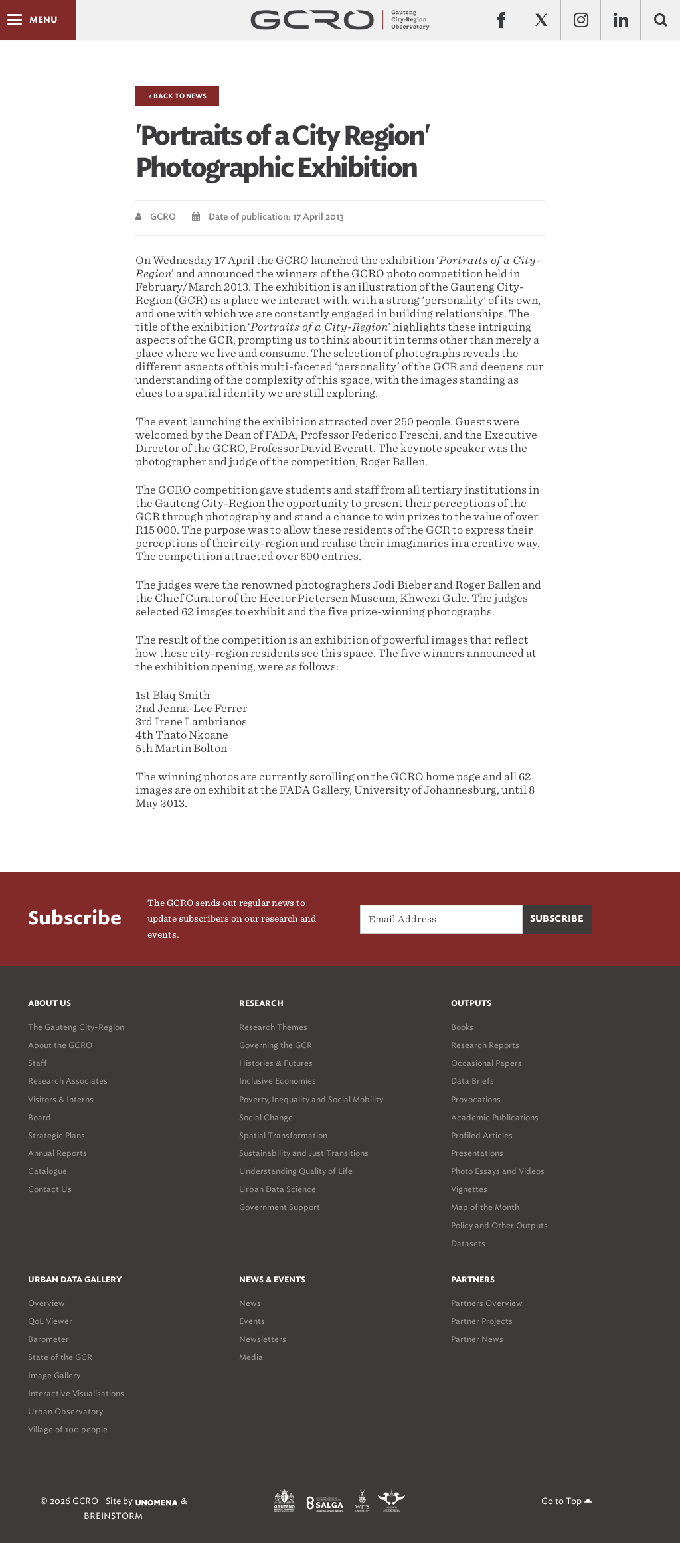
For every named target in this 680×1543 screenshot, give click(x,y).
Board (39, 1117)
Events (252, 1321)
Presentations (477, 1153)
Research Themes (273, 1027)
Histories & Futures (276, 1063)
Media (251, 1357)
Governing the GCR (275, 1045)
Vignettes (469, 1189)
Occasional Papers (486, 1063)
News (250, 1303)
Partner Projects (482, 1321)
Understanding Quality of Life (296, 1171)
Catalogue (47, 1171)
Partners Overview (487, 1303)
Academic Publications (495, 1117)
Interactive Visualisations (76, 1393)
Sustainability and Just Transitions (304, 1153)
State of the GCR (60, 1357)
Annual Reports (57, 1153)
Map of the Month (485, 1207)
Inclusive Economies (277, 1081)
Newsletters (262, 1339)
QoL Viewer (50, 1321)
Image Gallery (54, 1375)
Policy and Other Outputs (499, 1225)
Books (462, 1027)
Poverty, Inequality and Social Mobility (311, 1099)
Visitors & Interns (61, 1099)
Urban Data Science (277, 1189)
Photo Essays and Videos (498, 1171)
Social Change (266, 1117)
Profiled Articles (482, 1135)
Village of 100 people (68, 1429)
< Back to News (177, 96)
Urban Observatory (65, 1411)
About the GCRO (60, 1045)
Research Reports (485, 1045)
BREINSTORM (113, 1516)
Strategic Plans (56, 1135)
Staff (37, 1063)
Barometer (48, 1339)
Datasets (468, 1243)
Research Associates (68, 1081)
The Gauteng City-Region (76, 1027)
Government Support (279, 1207)
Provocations (476, 1099)
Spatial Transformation (283, 1135)
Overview (46, 1303)
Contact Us (50, 1189)
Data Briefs (472, 1081)
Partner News (477, 1339)
